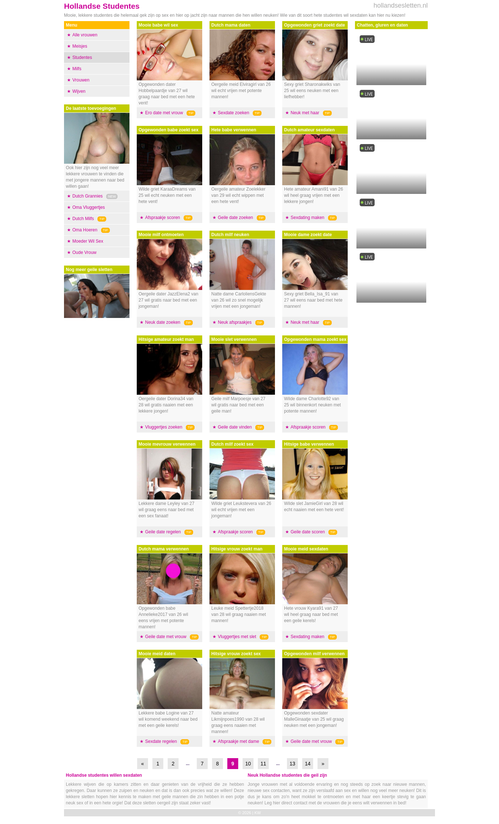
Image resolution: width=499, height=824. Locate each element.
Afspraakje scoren (162, 217)
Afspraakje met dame (238, 741)
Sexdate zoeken (233, 112)
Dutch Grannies (87, 196)
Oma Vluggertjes (88, 207)
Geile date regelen (163, 531)
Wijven (78, 91)
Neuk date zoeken (162, 322)
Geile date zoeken (235, 217)
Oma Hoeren (84, 229)
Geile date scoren (308, 531)
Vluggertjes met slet (237, 636)
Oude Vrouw (84, 252)
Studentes (82, 57)
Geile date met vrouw (165, 636)
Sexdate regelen (161, 741)
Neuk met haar (305, 112)
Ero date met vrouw (164, 112)
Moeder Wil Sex (87, 241)
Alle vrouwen (84, 34)
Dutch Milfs (83, 218)
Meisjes (79, 46)
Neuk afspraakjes (235, 322)
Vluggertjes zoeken (163, 427)
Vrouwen (80, 80)
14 (308, 764)
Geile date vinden (235, 427)
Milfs (76, 68)
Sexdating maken (307, 217)
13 (292, 764)
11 (263, 764)
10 (248, 764)
